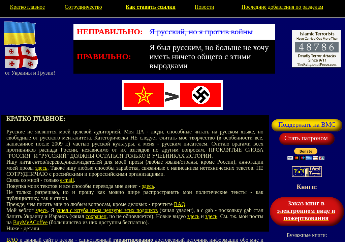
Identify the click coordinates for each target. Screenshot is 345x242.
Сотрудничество (83, 7)
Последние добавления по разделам (282, 7)
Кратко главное (27, 7)
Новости (204, 7)
